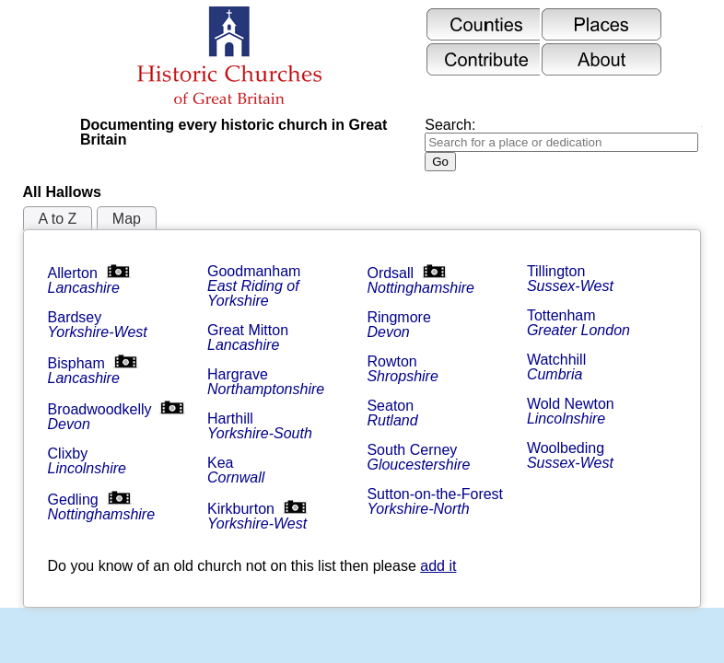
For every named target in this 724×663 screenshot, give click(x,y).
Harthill (259, 426)
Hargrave (265, 381)
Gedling (102, 507)
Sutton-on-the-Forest (437, 501)
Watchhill (558, 367)
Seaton (392, 413)
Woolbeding (570, 455)
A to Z (58, 219)
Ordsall (420, 280)
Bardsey (97, 324)
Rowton (402, 369)
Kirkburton (257, 516)
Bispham (93, 370)
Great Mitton (249, 337)
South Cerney (418, 457)
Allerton (89, 280)
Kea (235, 470)
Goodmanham (256, 285)
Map (126, 219)
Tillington (570, 278)
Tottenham (578, 323)
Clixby (87, 461)
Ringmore (401, 324)
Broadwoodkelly (116, 416)
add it (438, 566)
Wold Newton (572, 411)
